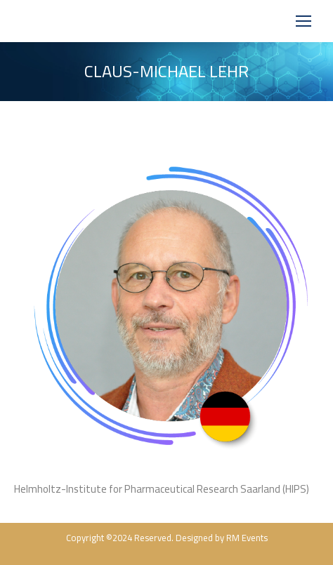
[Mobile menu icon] (303, 21)
